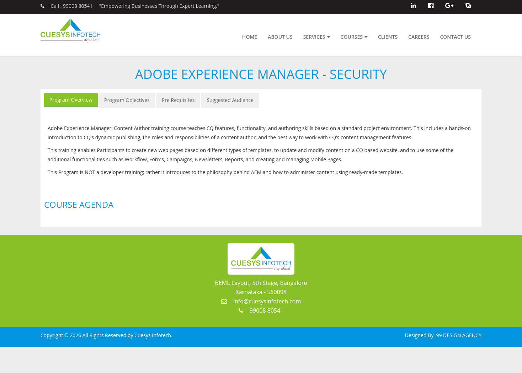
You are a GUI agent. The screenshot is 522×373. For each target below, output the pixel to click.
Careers (418, 36)
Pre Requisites (178, 100)
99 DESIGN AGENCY (458, 335)
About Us (280, 36)
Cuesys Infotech (152, 335)
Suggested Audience (230, 100)
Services (314, 36)
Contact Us (455, 36)
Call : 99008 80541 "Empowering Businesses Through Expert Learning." (130, 5)
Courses (352, 36)
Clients (388, 36)
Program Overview (70, 99)
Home (249, 36)
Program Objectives (127, 100)
